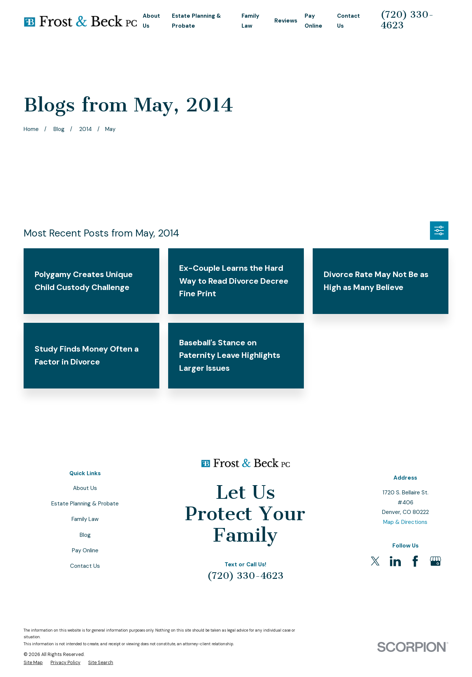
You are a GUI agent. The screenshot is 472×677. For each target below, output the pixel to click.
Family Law (85, 519)
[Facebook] (415, 561)
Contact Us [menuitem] (348, 21)
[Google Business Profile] (435, 561)
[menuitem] (33, 663)
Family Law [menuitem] (250, 21)
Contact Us (85, 566)
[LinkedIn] (395, 561)
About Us (85, 488)
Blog (85, 535)
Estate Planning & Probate (85, 503)
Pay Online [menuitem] (313, 21)
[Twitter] (375, 561)
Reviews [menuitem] (285, 20)
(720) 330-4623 (407, 20)
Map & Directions (405, 522)
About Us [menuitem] (151, 21)
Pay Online (85, 550)
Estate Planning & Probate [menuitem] (196, 21)
